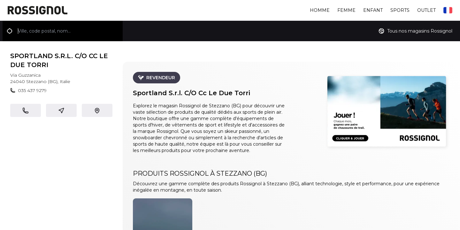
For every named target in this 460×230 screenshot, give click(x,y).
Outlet (426, 10)
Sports (400, 10)
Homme (320, 10)
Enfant (373, 10)
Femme (346, 10)
